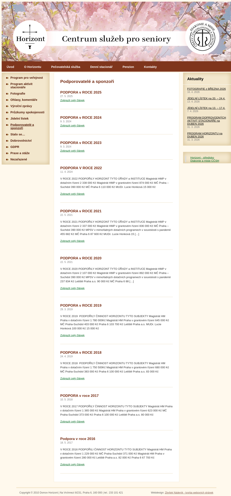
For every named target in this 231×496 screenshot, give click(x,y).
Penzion (128, 67)
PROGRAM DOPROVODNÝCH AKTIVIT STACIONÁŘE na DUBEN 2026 (206, 120)
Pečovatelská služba (65, 67)
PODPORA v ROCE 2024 (81, 117)
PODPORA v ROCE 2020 (81, 258)
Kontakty (150, 67)
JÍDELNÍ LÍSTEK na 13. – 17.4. (206, 108)
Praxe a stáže (20, 153)
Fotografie (17, 93)
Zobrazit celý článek (72, 100)
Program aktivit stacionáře (21, 85)
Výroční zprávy (21, 106)
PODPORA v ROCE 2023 (81, 143)
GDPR (14, 147)
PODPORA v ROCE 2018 (81, 352)
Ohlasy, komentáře (23, 99)
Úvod (10, 67)
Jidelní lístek (19, 118)
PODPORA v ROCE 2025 (81, 92)
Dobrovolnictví (21, 140)
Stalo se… (17, 134)
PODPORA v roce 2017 (79, 396)
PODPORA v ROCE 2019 (81, 305)
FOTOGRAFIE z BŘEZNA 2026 (206, 88)
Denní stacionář (101, 67)
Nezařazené (18, 159)
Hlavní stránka (116, 31)
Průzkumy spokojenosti (27, 112)
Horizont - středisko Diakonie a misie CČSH (204, 159)
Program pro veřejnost (26, 77)
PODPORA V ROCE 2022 (81, 168)
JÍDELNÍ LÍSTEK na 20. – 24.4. (206, 98)
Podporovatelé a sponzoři (22, 126)
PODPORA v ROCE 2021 (81, 211)
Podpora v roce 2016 (77, 439)
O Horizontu (32, 67)
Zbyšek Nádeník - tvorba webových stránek (189, 492)
